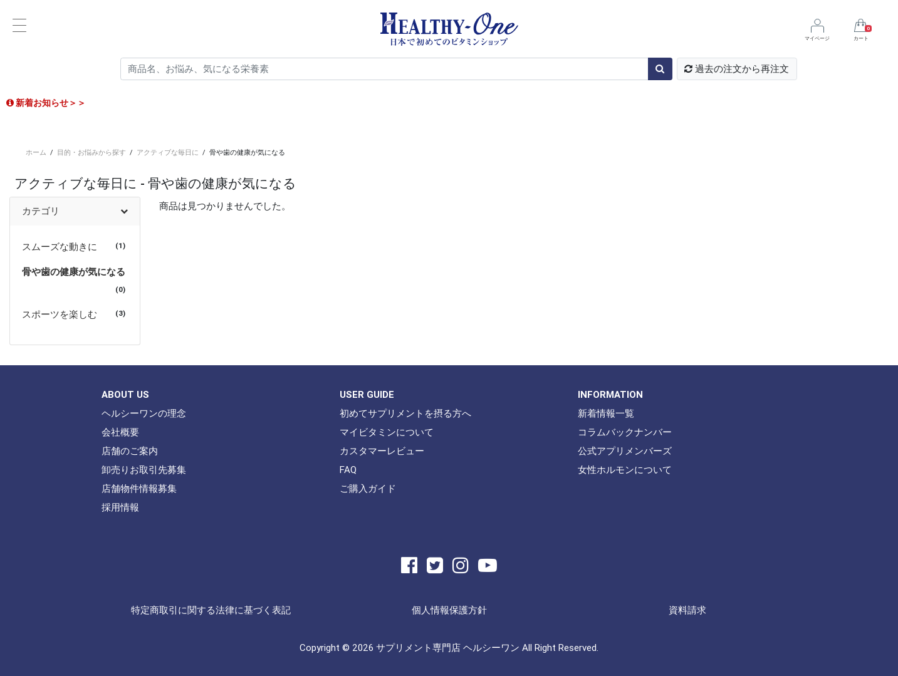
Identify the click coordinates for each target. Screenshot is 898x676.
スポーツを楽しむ (59, 314)
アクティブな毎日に (168, 152)
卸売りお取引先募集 (144, 470)
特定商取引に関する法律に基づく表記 (211, 610)
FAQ (348, 470)
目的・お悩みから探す (91, 152)
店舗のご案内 (130, 451)
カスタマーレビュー (382, 451)
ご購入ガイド (368, 488)
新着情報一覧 (606, 413)
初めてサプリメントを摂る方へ (405, 413)
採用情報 (120, 507)
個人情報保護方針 (449, 610)
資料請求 (687, 610)
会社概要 (120, 432)
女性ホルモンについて (625, 470)
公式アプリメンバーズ (625, 451)
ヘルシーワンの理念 (144, 413)
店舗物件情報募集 (139, 488)
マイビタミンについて (387, 432)
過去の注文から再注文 (736, 69)
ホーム (36, 152)
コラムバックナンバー (625, 432)
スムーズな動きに (59, 246)
